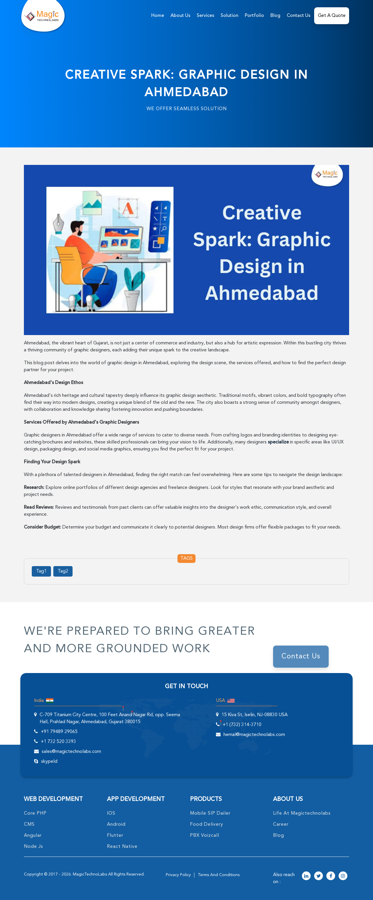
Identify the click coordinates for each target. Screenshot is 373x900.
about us (180, 15)
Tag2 (63, 571)
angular (33, 835)
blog (278, 835)
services (205, 15)
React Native (122, 846)
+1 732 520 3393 (58, 741)
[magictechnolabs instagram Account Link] (343, 876)
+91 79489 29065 (59, 732)
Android (116, 824)
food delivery (206, 824)
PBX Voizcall (204, 835)
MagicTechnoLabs (90, 874)
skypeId (49, 761)
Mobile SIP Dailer (210, 813)
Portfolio (254, 15)
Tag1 (41, 571)
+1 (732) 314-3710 (242, 725)
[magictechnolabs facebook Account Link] (331, 876)
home (157, 15)
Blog (275, 15)
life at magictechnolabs (302, 813)
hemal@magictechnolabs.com (254, 734)
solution (229, 15)
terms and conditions (219, 875)
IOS (111, 813)
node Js (33, 846)
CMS (29, 824)
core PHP (35, 813)
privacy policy (178, 875)
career (280, 824)
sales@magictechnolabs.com (71, 751)
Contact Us (298, 15)
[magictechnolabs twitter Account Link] (318, 876)
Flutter (115, 835)
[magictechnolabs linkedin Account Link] (306, 876)
